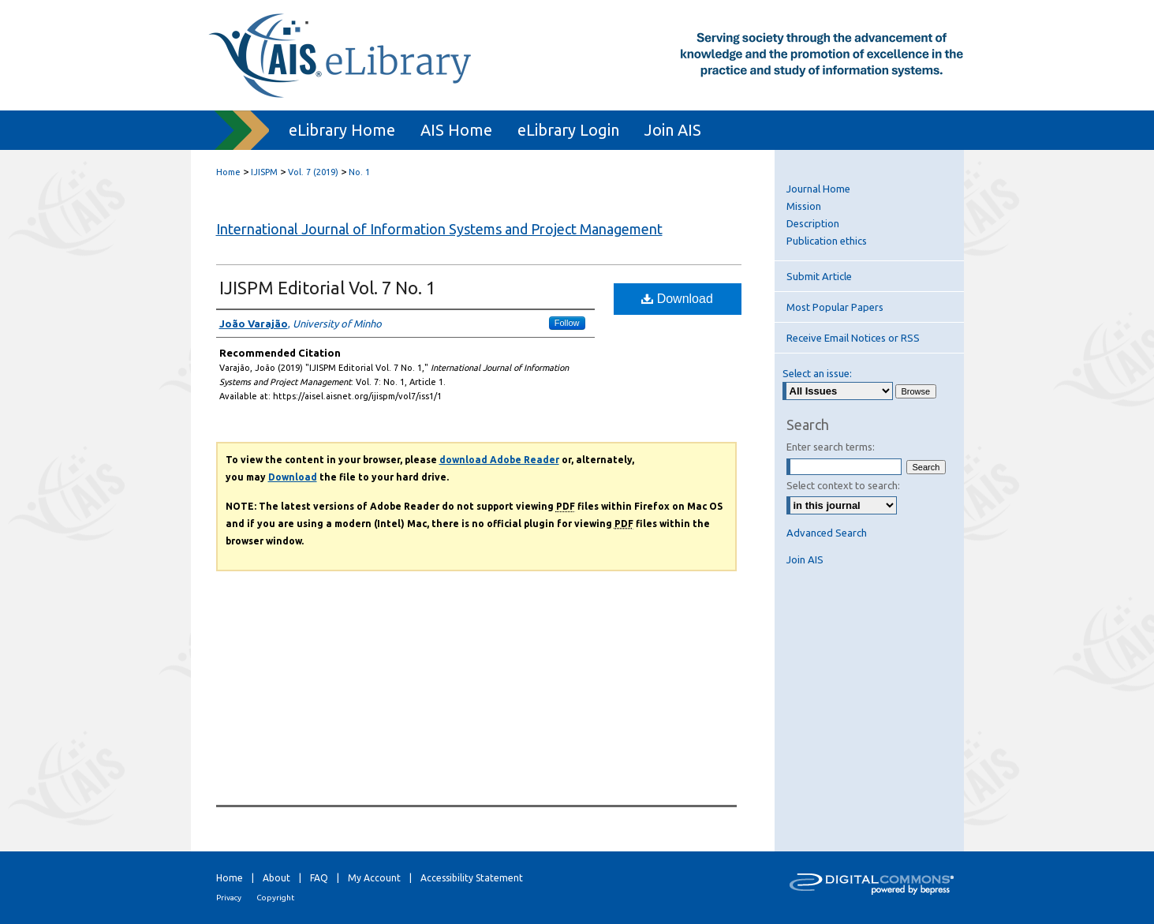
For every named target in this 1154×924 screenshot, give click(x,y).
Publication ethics (826, 240)
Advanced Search (826, 532)
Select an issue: (817, 373)
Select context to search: (843, 485)
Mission (803, 205)
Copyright (275, 897)
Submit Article (819, 276)
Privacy (228, 897)
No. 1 (359, 172)
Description (812, 223)
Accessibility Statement (471, 878)
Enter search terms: (830, 446)
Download (677, 298)
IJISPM (264, 172)
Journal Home (818, 188)
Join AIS (804, 559)
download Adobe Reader (499, 460)
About (276, 878)
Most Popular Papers (834, 306)
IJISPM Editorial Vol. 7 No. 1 (327, 287)
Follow (567, 322)
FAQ (319, 878)
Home (228, 172)
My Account (374, 878)
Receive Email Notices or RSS (853, 337)
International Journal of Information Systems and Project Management (439, 229)
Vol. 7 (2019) (313, 172)
